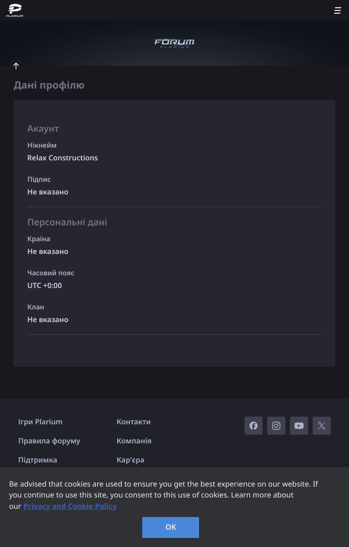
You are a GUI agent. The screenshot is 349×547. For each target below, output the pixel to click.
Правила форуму (49, 441)
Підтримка (37, 460)
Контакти (134, 422)
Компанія (134, 441)
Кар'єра (131, 460)
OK (170, 527)
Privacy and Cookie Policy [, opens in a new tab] (70, 506)
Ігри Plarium (40, 422)
